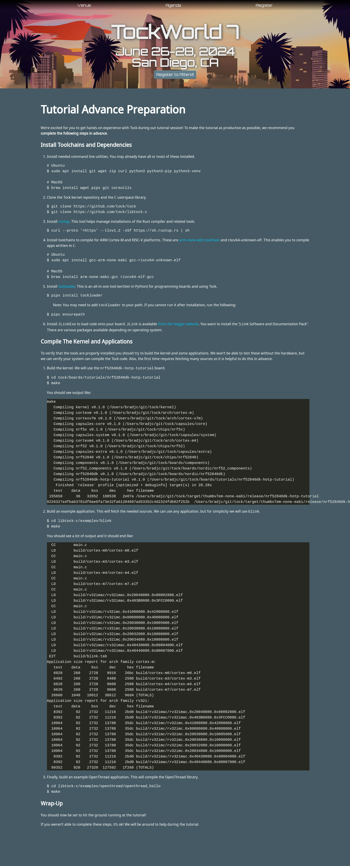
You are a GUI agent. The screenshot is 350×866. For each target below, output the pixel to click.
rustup (63, 221)
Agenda (173, 5)
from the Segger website (178, 323)
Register (264, 5)
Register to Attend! (175, 74)
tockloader (66, 286)
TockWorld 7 (175, 31)
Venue (84, 5)
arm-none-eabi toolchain (199, 239)
